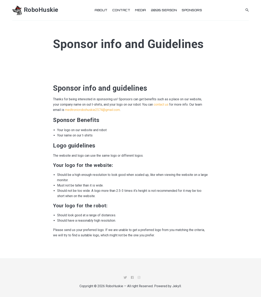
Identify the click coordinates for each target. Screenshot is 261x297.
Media (140, 10)
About (101, 10)
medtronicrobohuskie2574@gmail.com (92, 110)
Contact (121, 10)
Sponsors (192, 10)
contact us (161, 104)
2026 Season (164, 10)
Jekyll (176, 286)
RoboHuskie (35, 9)
